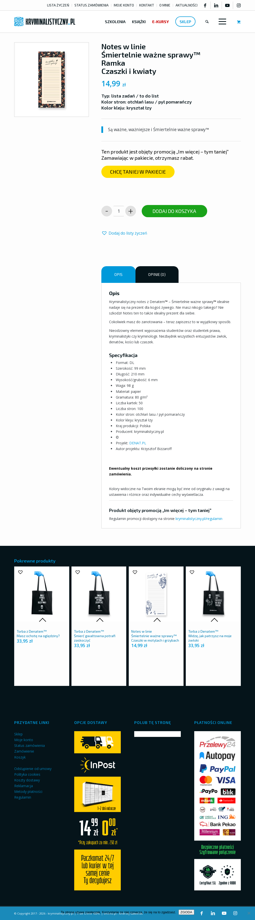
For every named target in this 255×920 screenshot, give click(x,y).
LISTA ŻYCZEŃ (58, 5)
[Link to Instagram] (238, 5)
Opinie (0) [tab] (157, 274)
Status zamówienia (29, 745)
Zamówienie (24, 751)
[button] (124, 233)
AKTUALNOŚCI (186, 5)
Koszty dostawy (27, 780)
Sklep (18, 734)
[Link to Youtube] (227, 5)
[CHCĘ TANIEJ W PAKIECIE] (138, 172)
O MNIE (164, 5)
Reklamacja (23, 785)
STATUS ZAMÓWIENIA (91, 5)
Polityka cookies (27, 774)
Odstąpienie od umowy (33, 768)
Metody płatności (28, 791)
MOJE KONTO (124, 5)
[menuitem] (58, 5)
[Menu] (221, 22)
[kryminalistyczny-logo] (44, 22)
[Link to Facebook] (204, 5)
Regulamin (22, 797)
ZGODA (186, 912)
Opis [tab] (118, 274)
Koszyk (20, 757)
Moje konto (23, 739)
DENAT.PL (137, 443)
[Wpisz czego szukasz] (207, 22)
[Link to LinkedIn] (216, 5)
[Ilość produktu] (118, 211)
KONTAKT (146, 5)
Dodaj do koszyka (174, 211)
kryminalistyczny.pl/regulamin (199, 518)
